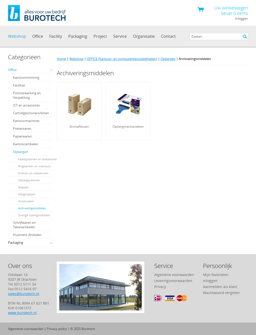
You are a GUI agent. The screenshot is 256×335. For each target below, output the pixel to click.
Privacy (160, 286)
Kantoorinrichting (26, 77)
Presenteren (22, 128)
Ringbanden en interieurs (34, 166)
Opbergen (20, 152)
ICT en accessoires (26, 105)
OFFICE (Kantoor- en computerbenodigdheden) (122, 58)
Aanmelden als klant (220, 286)
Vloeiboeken (26, 201)
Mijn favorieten (215, 274)
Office (37, 36)
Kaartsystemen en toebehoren (37, 159)
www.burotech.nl (22, 312)
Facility (55, 36)
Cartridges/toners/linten (31, 113)
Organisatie (144, 36)
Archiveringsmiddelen (32, 208)
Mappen (23, 187)
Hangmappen (27, 194)
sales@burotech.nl (23, 293)
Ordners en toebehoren (33, 173)
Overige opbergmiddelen (34, 215)
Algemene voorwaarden (174, 274)
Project (100, 36)
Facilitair (19, 85)
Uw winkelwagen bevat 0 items (231, 10)
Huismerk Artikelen (27, 234)
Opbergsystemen (29, 180)
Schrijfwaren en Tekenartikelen (24, 224)
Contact (168, 36)
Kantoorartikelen (25, 144)
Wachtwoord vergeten (221, 292)
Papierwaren (22, 136)
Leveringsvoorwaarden (173, 280)
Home (61, 58)
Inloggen (241, 18)
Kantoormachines (26, 120)
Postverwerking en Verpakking (27, 95)
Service (120, 36)
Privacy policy (57, 328)
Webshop (17, 36)
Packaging (77, 36)
